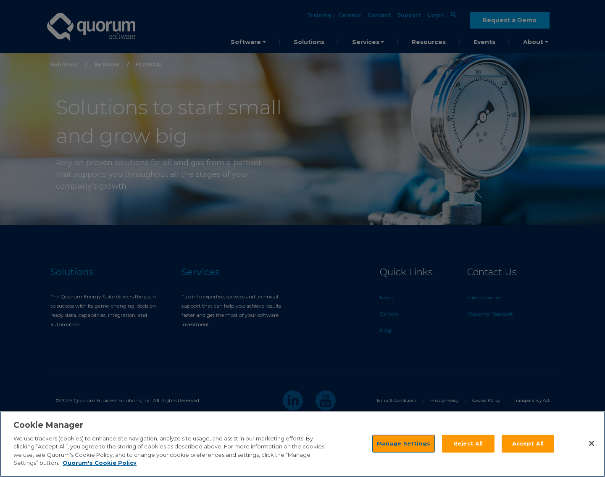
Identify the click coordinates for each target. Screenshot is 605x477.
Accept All (528, 443)
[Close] (591, 443)
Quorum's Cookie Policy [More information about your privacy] (100, 462)
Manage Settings (403, 443)
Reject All (468, 443)
